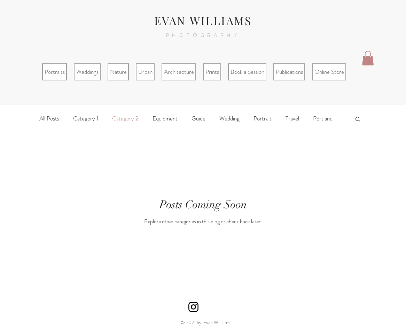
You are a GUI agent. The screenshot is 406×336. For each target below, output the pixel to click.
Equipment (165, 119)
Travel (292, 119)
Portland (323, 119)
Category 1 (85, 119)
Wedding (229, 119)
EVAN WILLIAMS (203, 20)
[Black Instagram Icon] (193, 307)
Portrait (262, 119)
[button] (368, 58)
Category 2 (125, 119)
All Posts (49, 119)
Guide (198, 119)
